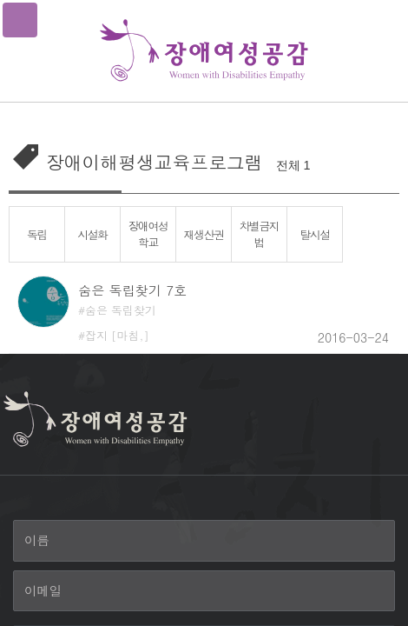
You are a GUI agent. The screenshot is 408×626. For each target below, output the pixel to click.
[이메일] (204, 591)
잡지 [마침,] (117, 335)
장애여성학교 (148, 233)
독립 (37, 234)
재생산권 (203, 234)
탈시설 (314, 234)
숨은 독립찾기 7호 (132, 290)
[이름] (204, 541)
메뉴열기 (20, 20)
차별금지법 (259, 233)
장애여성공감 (204, 50)
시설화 (92, 234)
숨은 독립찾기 (120, 310)
